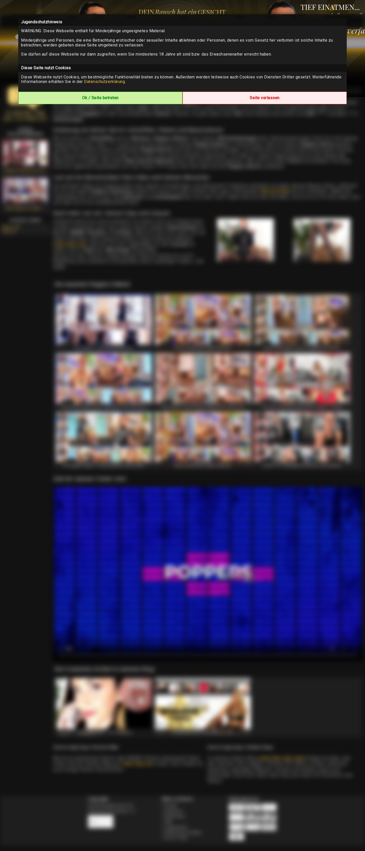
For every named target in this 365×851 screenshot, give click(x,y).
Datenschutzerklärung (104, 81)
